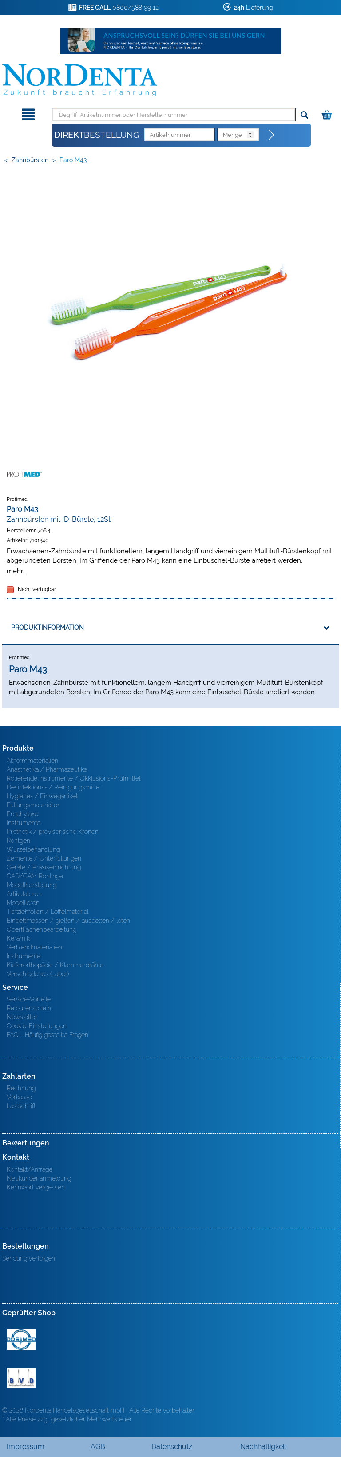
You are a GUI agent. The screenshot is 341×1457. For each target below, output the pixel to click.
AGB (98, 1446)
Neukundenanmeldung (39, 1178)
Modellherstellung (31, 885)
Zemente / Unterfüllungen (44, 858)
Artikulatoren (24, 893)
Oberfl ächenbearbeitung (41, 929)
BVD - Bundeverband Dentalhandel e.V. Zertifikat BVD (21, 1378)
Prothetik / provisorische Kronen (53, 831)
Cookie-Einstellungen (37, 1025)
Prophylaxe (22, 813)
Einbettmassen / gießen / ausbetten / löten (68, 920)
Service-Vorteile (29, 999)
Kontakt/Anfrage (29, 1169)
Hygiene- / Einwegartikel (42, 796)
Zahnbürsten (30, 160)
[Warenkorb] (327, 113)
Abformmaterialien (32, 760)
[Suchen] (304, 115)
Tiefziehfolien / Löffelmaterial (47, 911)
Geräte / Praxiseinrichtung (44, 867)
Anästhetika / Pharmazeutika (47, 769)
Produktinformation (47, 627)
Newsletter (22, 1017)
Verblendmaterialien (34, 947)
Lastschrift (21, 1105)
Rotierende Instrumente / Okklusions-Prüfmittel (73, 778)
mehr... (17, 571)
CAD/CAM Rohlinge (35, 876)
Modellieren (23, 902)
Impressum (25, 1446)
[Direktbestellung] (271, 135)
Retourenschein (29, 1008)
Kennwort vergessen (36, 1187)
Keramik (18, 938)
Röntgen (18, 840)
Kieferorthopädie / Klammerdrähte (55, 965)
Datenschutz (171, 1446)
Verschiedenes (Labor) (38, 973)
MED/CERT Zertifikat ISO (21, 1339)
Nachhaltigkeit (263, 1446)
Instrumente (23, 822)
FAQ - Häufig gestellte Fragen (47, 1034)
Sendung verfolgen (28, 1258)
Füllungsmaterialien (34, 805)
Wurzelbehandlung (33, 849)
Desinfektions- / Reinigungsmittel (54, 787)
